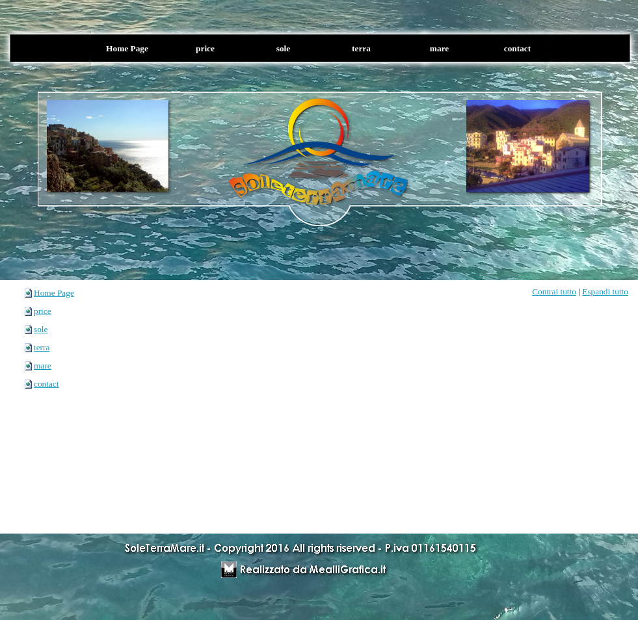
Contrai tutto (554, 291)
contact (46, 384)
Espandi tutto (605, 291)
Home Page (54, 293)
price (42, 311)
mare (42, 365)
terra (41, 347)
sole (40, 329)
